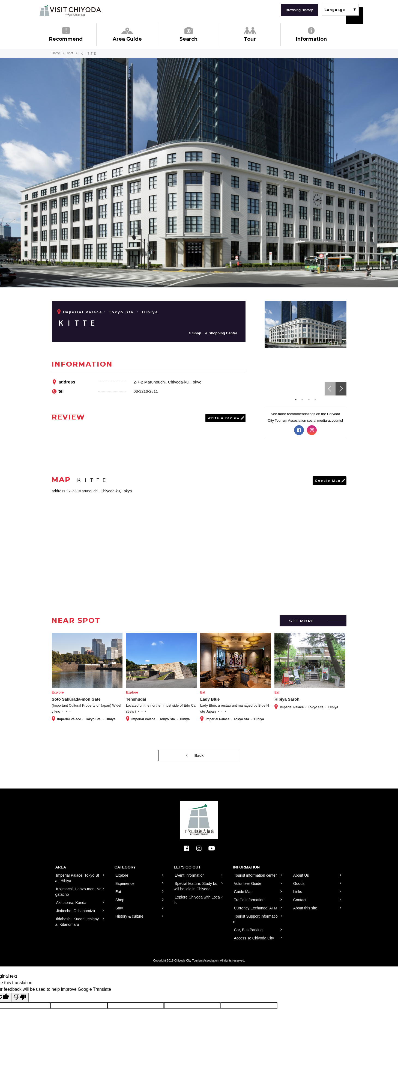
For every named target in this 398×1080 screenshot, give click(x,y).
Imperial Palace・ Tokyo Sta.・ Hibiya (111, 312)
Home (56, 53)
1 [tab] (295, 399)
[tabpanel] (305, 324)
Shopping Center (223, 333)
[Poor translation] (20, 997)
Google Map (327, 481)
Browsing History (299, 10)
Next (341, 388)
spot (71, 53)
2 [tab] (302, 399)
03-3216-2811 (146, 391)
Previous (330, 388)
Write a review (223, 418)
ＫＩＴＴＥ (79, 322)
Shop (196, 333)
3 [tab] (309, 399)
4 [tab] (315, 399)
